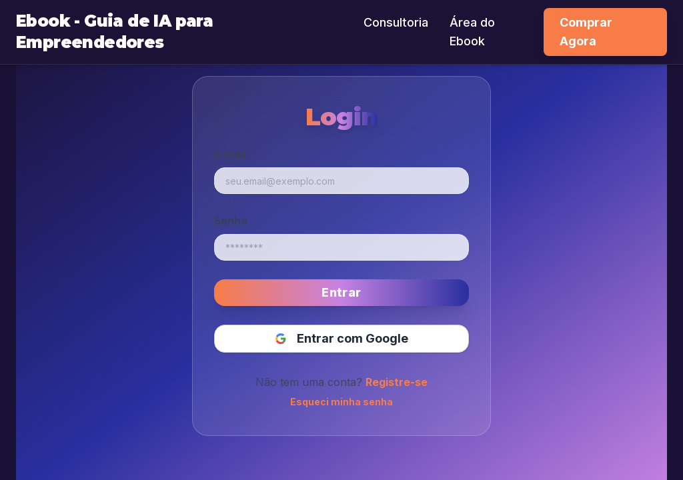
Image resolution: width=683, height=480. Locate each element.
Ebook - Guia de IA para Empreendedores (114, 31)
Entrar (341, 292)
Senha (230, 220)
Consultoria (396, 22)
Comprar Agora (586, 31)
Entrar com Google (341, 338)
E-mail (230, 154)
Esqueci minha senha (341, 401)
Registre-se (397, 382)
